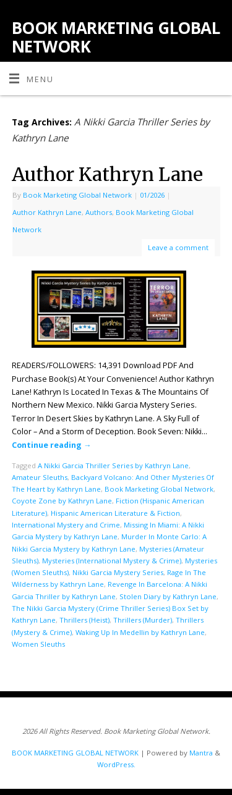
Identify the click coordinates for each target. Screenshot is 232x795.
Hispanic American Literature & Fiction (115, 513)
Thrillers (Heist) (84, 620)
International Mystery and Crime (66, 524)
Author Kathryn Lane (107, 174)
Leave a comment (178, 247)
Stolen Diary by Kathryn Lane (168, 596)
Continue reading (52, 445)
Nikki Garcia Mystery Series (117, 572)
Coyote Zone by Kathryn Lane (62, 500)
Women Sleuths (38, 644)
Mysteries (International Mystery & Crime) (111, 560)
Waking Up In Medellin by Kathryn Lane (140, 632)
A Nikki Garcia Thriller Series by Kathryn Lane (113, 465)
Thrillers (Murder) (142, 620)
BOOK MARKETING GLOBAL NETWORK (116, 37)
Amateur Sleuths (39, 477)
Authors (98, 212)
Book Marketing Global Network (77, 195)
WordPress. (116, 764)
